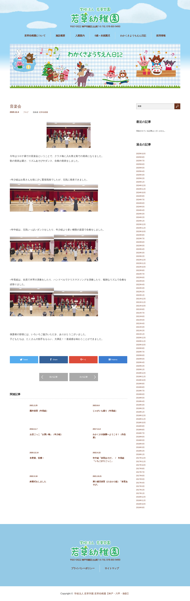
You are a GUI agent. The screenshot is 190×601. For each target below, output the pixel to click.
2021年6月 (140, 316)
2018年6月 (140, 437)
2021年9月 (140, 309)
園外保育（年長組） (39, 411)
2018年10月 (141, 423)
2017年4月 (140, 483)
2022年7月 (140, 274)
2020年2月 (140, 366)
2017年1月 (140, 493)
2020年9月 (140, 348)
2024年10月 (141, 193)
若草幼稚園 (43, 112)
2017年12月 (141, 458)
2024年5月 (140, 207)
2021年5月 (140, 320)
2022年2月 (140, 292)
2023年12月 (141, 224)
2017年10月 (141, 465)
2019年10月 (141, 380)
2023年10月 (141, 231)
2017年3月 (140, 486)
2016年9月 (140, 507)
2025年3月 (140, 175)
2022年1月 (140, 295)
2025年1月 (140, 182)
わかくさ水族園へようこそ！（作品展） (109, 436)
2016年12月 (141, 497)
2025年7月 (140, 161)
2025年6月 (140, 164)
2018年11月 (141, 419)
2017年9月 (140, 469)
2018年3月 (140, 447)
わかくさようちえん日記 (133, 35)
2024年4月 (140, 210)
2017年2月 (140, 490)
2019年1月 (140, 412)
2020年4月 (140, 362)
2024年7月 (140, 200)
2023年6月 (140, 242)
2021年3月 (140, 327)
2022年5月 (140, 281)
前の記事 (53, 377)
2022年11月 (141, 263)
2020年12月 (141, 338)
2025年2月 (140, 178)
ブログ (26, 112)
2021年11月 (141, 302)
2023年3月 (140, 253)
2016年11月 (141, 500)
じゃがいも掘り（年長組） (105, 411)
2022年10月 (141, 267)
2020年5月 (140, 359)
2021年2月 (140, 331)
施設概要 (60, 35)
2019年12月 (141, 373)
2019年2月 (140, 408)
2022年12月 (141, 260)
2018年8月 (140, 430)
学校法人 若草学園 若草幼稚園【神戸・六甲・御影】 (102, 593)
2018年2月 (140, 451)
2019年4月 (140, 401)
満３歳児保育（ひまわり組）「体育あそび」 (110, 483)
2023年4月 (140, 249)
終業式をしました (38, 481)
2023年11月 (141, 228)
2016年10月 (141, 504)
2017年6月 (140, 476)
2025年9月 (140, 157)
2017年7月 (140, 472)
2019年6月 (140, 394)
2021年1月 (140, 334)
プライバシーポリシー (83, 568)
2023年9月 (140, 235)
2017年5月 (140, 479)
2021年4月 (140, 323)
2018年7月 (140, 433)
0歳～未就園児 (102, 35)
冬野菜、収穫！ (37, 458)
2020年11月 (141, 341)
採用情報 (161, 35)
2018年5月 (140, 440)
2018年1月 (140, 454)
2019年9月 (140, 384)
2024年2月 (140, 217)
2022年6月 (140, 277)
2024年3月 (140, 214)
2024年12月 (141, 185)
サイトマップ (112, 568)
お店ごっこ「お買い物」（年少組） (46, 434)
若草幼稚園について (35, 35)
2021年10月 (141, 306)
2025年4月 (140, 171)
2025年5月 (140, 168)
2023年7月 (140, 239)
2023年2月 (140, 256)
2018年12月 (141, 415)
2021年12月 (141, 299)
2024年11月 (141, 189)
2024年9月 (140, 196)
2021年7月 (140, 313)
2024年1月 (140, 221)
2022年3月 (140, 288)
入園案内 (80, 35)
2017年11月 (141, 461)
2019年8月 (140, 387)
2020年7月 (140, 352)
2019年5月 (140, 398)
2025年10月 (141, 154)
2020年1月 (140, 369)
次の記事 (83, 377)
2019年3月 (140, 405)
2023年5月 (140, 246)
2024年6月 (140, 203)
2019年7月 (140, 391)
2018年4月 (140, 444)
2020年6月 (140, 355)
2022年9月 (140, 270)
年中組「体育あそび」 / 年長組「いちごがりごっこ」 (108, 459)
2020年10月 (141, 345)
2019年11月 (141, 377)
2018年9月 (140, 426)
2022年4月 (140, 285)
